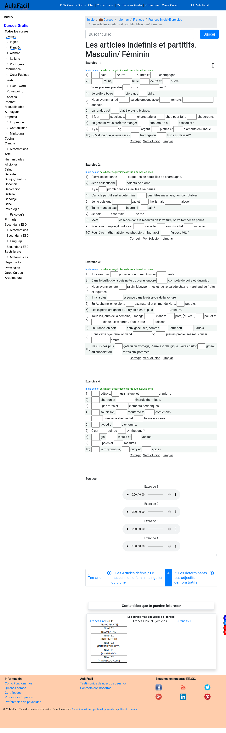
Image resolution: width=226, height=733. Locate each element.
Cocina (9, 138)
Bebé (8, 204)
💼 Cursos (106, 19)
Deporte (10, 174)
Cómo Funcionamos (18, 683)
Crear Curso (170, 5)
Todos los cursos (16, 31)
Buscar (209, 34)
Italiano (15, 59)
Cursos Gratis (16, 25)
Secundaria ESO (16, 224)
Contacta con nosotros (95, 688)
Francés (15, 47)
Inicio (8, 17)
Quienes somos (15, 688)
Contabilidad (18, 128)
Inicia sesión (92, 70)
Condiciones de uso (82, 709)
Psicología (12, 209)
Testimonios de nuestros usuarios (103, 683)
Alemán (15, 53)
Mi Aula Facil (200, 5)
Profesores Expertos (19, 697)
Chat (91, 5)
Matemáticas (19, 149)
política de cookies (127, 709)
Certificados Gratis (129, 5)
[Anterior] (134, 577)
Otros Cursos (14, 273)
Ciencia (10, 143)
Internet (10, 102)
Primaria (10, 219)
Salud (9, 169)
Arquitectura (13, 278)
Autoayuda (12, 112)
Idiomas (10, 36)
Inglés (14, 42)
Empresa (11, 117)
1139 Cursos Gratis (73, 5)
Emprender (17, 122)
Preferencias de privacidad (23, 702)
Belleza (10, 194)
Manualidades (14, 107)
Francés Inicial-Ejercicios (165, 19)
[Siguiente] (194, 577)
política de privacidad (104, 709)
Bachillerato (13, 251)
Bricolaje (11, 199)
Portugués (17, 64)
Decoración (12, 189)
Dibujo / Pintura (15, 179)
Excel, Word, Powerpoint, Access (16, 91)
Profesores (152, 5)
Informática (13, 69)
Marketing (17, 133)
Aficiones (11, 164)
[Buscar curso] (139, 34)
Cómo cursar (106, 5)
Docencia (11, 184)
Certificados (13, 693)
